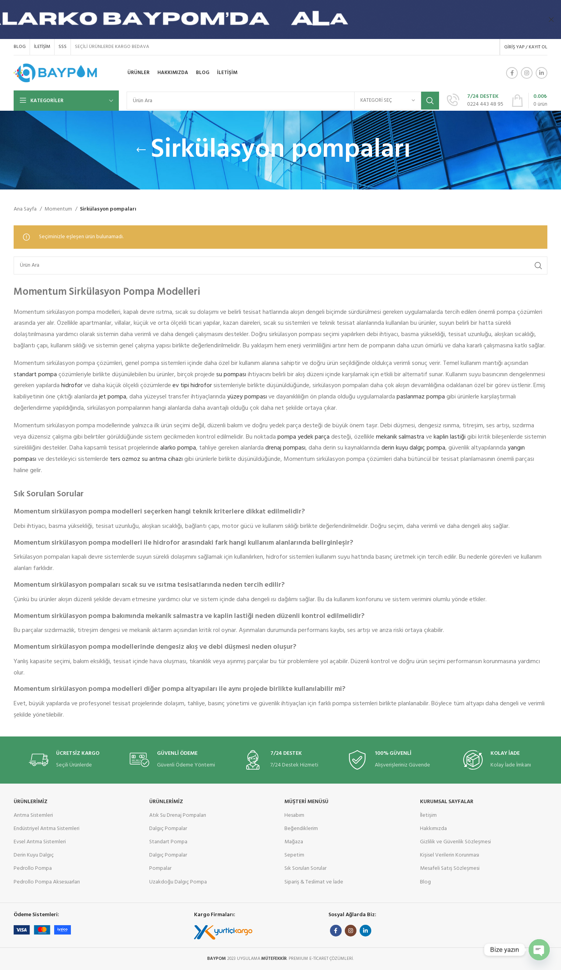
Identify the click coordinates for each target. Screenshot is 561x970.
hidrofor (72, 386)
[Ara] (283, 101)
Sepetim (294, 855)
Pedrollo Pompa (33, 868)
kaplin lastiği (450, 437)
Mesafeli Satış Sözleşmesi (450, 868)
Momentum (58, 209)
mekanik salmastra (400, 437)
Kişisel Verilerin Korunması (449, 855)
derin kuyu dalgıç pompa (413, 448)
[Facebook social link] (512, 73)
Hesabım (294, 815)
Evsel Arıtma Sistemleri (40, 841)
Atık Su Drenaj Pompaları (177, 815)
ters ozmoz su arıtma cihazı (146, 459)
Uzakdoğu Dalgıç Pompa (178, 882)
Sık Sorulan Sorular (305, 868)
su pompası (231, 375)
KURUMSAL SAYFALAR (446, 801)
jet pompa (112, 397)
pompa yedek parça (303, 437)
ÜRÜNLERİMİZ (31, 801)
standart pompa (35, 375)
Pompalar (160, 868)
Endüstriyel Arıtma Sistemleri (46, 828)
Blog (425, 882)
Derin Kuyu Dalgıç (34, 855)
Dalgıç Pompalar (168, 828)
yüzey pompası (247, 397)
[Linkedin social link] (541, 73)
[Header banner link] (269, 19)
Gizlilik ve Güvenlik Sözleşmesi (455, 841)
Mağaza (293, 841)
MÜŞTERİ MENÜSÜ (306, 801)
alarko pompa (178, 448)
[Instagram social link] (527, 73)
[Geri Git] (141, 150)
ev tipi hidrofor (192, 386)
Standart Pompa (168, 841)
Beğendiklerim (301, 828)
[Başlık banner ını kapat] (551, 19)
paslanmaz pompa (421, 397)
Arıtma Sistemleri (33, 815)
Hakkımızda (433, 828)
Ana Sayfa (26, 209)
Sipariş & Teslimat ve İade (313, 882)
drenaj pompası (285, 448)
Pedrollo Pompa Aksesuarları (47, 882)
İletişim (428, 815)
